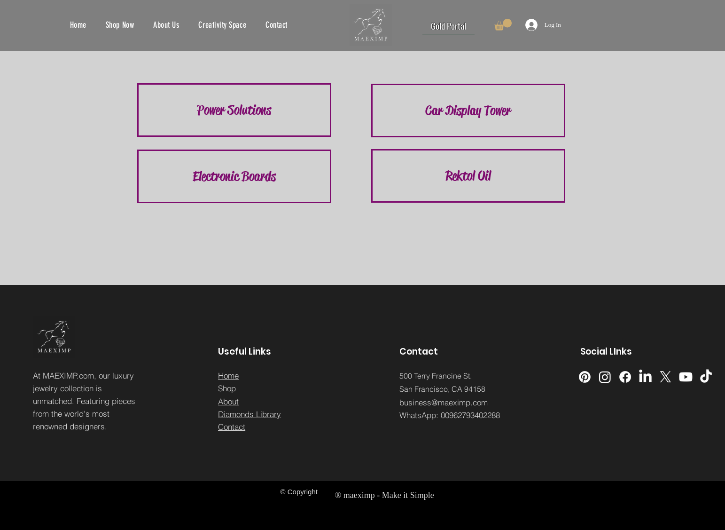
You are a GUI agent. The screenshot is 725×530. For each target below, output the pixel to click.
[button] (503, 25)
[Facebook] (625, 377)
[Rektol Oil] (468, 176)
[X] (665, 377)
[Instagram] (605, 377)
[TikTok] (706, 377)
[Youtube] (686, 377)
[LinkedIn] (645, 377)
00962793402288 (470, 415)
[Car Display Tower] (468, 110)
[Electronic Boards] (234, 176)
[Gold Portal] (448, 25)
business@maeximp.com (443, 402)
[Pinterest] (584, 377)
